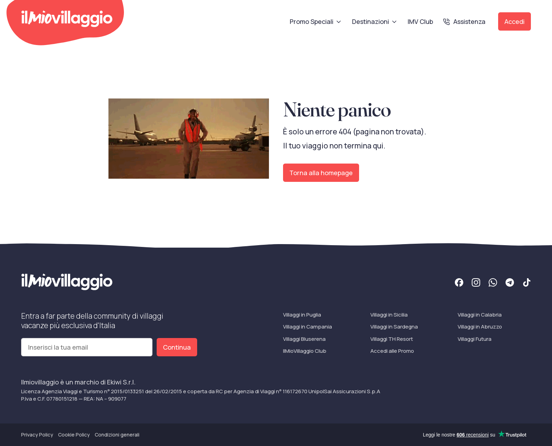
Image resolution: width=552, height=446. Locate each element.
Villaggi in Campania (307, 326)
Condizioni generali (117, 434)
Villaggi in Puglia (302, 314)
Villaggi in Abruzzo (480, 326)
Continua (177, 347)
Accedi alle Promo (392, 351)
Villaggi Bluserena (304, 339)
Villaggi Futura (474, 339)
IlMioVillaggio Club (304, 351)
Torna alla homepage (321, 172)
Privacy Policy (37, 434)
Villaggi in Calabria (480, 314)
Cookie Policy (74, 434)
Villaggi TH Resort (391, 339)
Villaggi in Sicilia (389, 314)
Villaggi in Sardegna (394, 326)
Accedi (514, 21)
